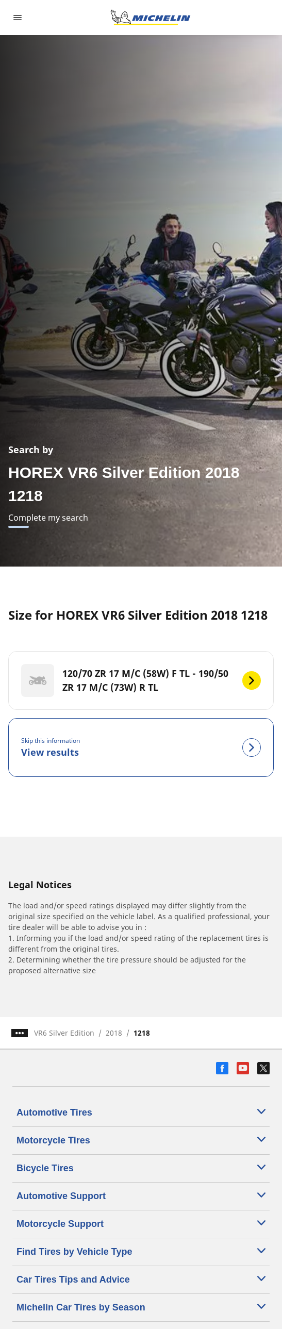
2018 (114, 1033)
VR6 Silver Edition (64, 1033)
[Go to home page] (150, 17)
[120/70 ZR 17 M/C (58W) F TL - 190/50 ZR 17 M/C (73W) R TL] (141, 680)
